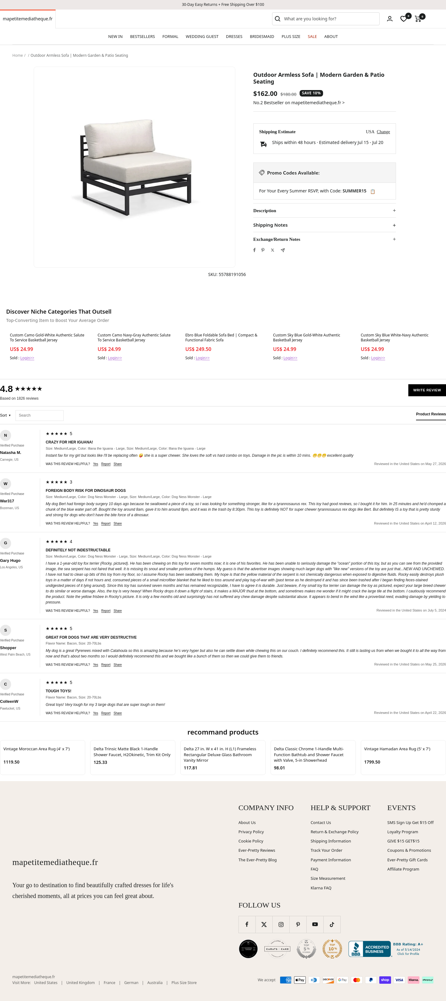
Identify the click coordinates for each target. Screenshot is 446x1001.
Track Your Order (327, 850)
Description (264, 210)
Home (17, 55)
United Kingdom (80, 982)
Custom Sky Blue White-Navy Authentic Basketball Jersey (394, 338)
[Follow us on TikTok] (331, 924)
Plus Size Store (184, 982)
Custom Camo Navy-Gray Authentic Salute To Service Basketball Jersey (134, 338)
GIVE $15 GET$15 (403, 841)
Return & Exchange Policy (335, 831)
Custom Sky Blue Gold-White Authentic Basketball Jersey (306, 338)
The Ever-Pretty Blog (257, 860)
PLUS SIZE (291, 36)
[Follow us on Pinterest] (297, 924)
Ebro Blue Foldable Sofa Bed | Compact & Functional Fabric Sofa (221, 338)
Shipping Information (331, 841)
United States (45, 982)
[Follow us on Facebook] (246, 924)
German (131, 982)
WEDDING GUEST (202, 36)
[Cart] (418, 19)
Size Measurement (328, 878)
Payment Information (331, 860)
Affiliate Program (403, 869)
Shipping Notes (270, 225)
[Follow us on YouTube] (314, 924)
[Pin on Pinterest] (262, 250)
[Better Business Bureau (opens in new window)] (387, 949)
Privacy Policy (251, 831)
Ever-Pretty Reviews (256, 850)
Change (383, 132)
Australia (155, 982)
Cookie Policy (250, 841)
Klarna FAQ (321, 888)
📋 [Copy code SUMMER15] (372, 191)
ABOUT (331, 36)
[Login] (390, 18)
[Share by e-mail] (283, 250)
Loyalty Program (402, 831)
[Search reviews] (39, 415)
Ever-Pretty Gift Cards (407, 860)
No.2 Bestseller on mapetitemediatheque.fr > (299, 102)
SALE (312, 36)
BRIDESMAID (262, 36)
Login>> (27, 357)
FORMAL (170, 36)
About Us (247, 822)
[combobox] (330, 19)
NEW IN (115, 36)
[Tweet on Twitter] (272, 250)
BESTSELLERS (142, 36)
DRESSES (234, 36)
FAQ (314, 869)
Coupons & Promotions (409, 850)
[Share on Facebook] (254, 250)
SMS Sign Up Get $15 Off (410, 822)
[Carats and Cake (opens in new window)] (277, 949)
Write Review (427, 390)
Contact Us (321, 822)
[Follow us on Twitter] (263, 924)
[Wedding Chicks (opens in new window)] (248, 949)
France (110, 982)
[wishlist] (403, 19)
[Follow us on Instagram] (280, 924)
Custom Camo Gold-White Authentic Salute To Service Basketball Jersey (47, 338)
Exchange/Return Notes (276, 239)
